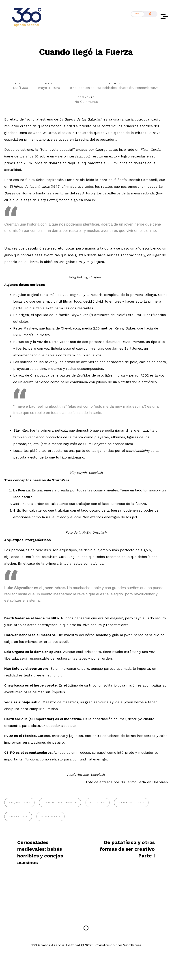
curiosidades (107, 88)
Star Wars (50, 816)
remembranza (147, 88)
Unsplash (160, 782)
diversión (126, 88)
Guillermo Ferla (133, 782)
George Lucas (131, 802)
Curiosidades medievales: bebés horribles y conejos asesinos (40, 852)
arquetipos (19, 802)
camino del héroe (60, 802)
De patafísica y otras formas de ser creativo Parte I (127, 849)
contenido (87, 88)
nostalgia (18, 816)
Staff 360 (20, 88)
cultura (97, 802)
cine (73, 88)
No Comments (86, 102)
